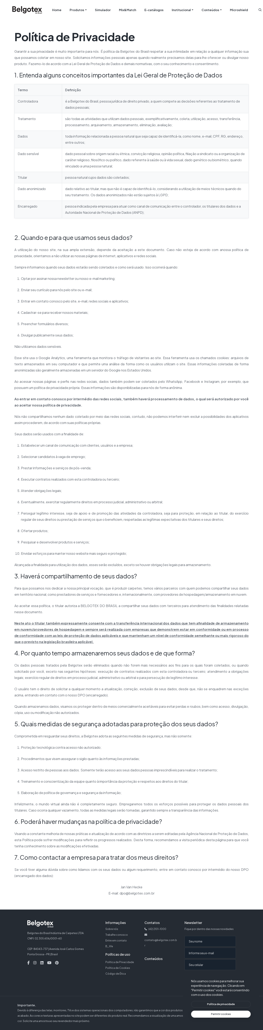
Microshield (239, 10)
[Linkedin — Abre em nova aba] (42, 963)
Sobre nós (111, 929)
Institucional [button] (181, 10)
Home (56, 10)
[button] (260, 10)
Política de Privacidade (119, 962)
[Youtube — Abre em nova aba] (49, 963)
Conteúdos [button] (210, 10)
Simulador (103, 10)
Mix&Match (127, 10)
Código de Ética (115, 973)
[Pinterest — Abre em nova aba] (57, 963)
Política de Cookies (117, 967)
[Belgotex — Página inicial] (27, 10)
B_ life (109, 946)
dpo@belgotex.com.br (137, 893)
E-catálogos (154, 10)
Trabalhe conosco (116, 934)
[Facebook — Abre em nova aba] (28, 963)
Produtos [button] (77, 10)
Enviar (195, 977)
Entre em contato (116, 940)
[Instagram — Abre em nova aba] (35, 963)
